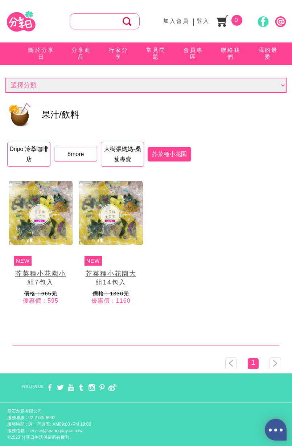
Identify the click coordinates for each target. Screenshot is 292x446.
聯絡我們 (230, 53)
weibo (112, 387)
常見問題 (156, 53)
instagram (91, 387)
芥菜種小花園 (169, 154)
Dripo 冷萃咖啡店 (28, 154)
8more (75, 154)
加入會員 (176, 21)
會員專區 (193, 53)
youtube (70, 387)
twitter (60, 387)
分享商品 (81, 53)
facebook (49, 387)
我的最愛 (268, 53)
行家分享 (118, 53)
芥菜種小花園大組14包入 (111, 278)
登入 (203, 21)
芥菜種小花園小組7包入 (40, 278)
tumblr (81, 387)
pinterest (102, 387)
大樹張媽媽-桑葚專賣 (122, 154)
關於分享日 (41, 53)
